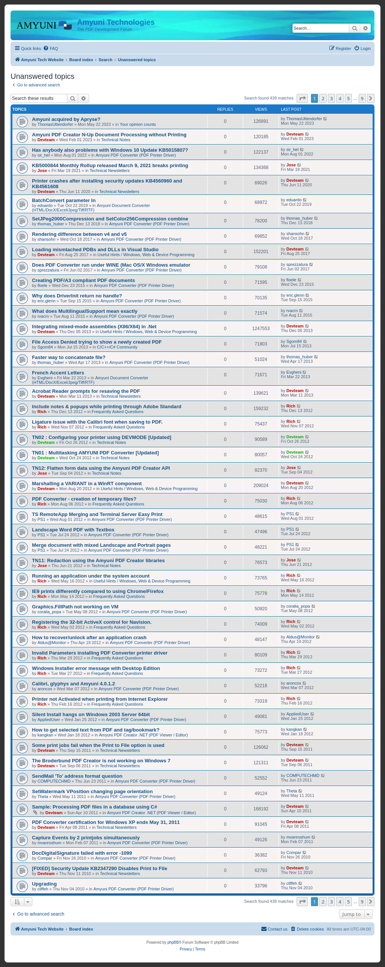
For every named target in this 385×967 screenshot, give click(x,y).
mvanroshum (50, 842)
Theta (43, 796)
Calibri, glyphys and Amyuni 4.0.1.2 (73, 683)
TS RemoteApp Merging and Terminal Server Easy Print (97, 514)
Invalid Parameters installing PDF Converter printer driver (100, 653)
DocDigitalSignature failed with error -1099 (82, 853)
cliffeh (43, 889)
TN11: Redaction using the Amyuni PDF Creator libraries (98, 560)
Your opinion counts (138, 124)
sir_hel (44, 155)
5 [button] (348, 98)
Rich (42, 411)
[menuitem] (50, 48)
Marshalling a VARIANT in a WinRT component (87, 483)
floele (42, 285)
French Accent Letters (58, 373)
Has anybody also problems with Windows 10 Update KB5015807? (110, 150)
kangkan (45, 735)
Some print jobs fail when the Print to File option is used (98, 745)
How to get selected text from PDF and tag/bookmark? (95, 730)
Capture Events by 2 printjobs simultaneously (86, 837)
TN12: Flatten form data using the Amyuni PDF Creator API (101, 468)
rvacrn (43, 316)
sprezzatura (48, 270)
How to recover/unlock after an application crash (89, 637)
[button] (302, 98)
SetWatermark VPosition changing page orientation (92, 791)
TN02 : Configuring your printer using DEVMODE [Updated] (101, 437)
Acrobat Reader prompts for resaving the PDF (86, 391)
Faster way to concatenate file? (69, 357)
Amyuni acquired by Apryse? (66, 119)
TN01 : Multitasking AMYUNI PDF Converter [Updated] (95, 453)
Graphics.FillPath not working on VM (75, 606)
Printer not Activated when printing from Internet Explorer (100, 699)
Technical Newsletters (110, 170)
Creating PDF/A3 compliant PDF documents (83, 280)
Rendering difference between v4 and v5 (79, 234)
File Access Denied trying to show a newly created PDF (97, 342)
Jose (42, 170)
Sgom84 (45, 347)
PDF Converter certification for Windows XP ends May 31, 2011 (106, 822)
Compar (45, 858)
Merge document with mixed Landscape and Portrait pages (101, 545)
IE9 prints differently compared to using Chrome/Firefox (98, 591)
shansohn (47, 239)
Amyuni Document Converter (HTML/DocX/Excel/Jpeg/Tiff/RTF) (91, 207)
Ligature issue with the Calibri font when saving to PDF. (97, 422)
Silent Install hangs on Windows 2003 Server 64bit (91, 714)
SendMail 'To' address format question (77, 776)
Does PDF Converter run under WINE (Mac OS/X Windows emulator (111, 265)
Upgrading (44, 884)
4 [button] (339, 98)
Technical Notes (115, 139)
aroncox (45, 688)
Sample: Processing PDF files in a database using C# (94, 807)
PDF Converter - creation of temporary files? (84, 499)
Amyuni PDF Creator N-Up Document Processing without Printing (109, 134)
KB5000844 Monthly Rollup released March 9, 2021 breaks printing (110, 165)
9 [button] (362, 98)
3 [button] (331, 98)
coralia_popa (49, 611)
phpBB (173, 942)
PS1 (41, 519)
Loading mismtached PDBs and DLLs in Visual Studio (95, 249)
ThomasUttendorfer (55, 124)
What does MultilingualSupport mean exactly (85, 311)
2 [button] (322, 98)
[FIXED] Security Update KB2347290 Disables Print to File (99, 868)
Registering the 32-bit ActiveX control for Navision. (92, 622)
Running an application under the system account (91, 576)
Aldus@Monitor (52, 642)
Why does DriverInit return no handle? (77, 296)
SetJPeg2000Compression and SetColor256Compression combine (110, 219)
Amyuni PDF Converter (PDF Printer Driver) (135, 155)
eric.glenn (47, 301)
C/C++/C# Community (117, 347)
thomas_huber (51, 224)
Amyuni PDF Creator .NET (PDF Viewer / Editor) (143, 735)
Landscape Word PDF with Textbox (73, 530)
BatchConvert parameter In (63, 200)
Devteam (46, 139)
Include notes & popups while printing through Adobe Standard (106, 406)
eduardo (45, 205)
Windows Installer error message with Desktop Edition (96, 668)
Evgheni (45, 378)
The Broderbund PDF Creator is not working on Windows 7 (101, 760)
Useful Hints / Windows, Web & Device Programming (145, 254)
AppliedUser (49, 719)
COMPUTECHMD (54, 781)
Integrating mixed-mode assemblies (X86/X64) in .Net (94, 326)
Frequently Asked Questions (118, 411)
